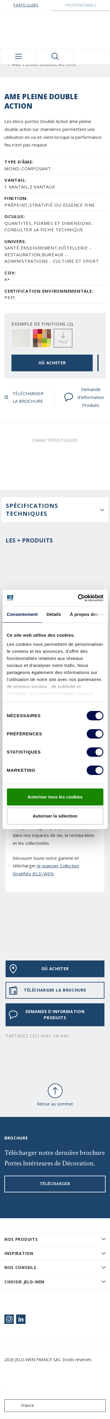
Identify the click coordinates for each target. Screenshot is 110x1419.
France (20, 1405)
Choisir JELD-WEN (24, 1282)
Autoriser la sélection (55, 815)
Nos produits (21, 1239)
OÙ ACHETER (52, 362)
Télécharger (55, 1184)
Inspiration (18, 1253)
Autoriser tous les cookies (55, 796)
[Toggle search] (55, 56)
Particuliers (25, 5)
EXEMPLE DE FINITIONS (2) (42, 324)
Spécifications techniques (32, 510)
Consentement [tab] (22, 614)
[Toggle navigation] (18, 56)
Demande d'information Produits (84, 397)
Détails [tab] (53, 614)
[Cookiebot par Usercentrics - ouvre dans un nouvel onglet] (78, 598)
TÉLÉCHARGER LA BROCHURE (23, 397)
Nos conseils (20, 1267)
